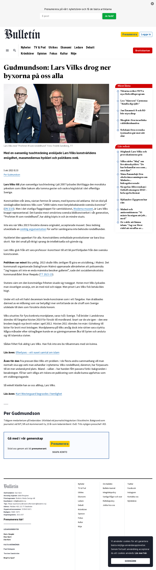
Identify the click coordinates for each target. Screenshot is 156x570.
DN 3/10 (9, 208)
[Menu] (7, 50)
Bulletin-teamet (109, 488)
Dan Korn (7, 540)
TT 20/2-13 (46, 274)
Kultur (64, 53)
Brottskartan (142, 50)
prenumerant (39, 448)
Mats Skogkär (9, 534)
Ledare (78, 47)
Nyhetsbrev (132, 501)
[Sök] (14, 50)
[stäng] (152, 3)
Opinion (42, 53)
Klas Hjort (8, 537)
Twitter (130, 484)
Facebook (132, 488)
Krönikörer (27, 53)
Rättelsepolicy (108, 501)
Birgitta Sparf (9, 558)
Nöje (73, 53)
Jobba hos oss (109, 505)
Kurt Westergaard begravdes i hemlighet (39, 393)
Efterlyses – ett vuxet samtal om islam (37, 352)
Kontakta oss (133, 496)
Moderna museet (83, 208)
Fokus (53, 53)
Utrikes (53, 47)
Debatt (90, 47)
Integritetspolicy (109, 492)
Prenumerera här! (13, 519)
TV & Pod (40, 47)
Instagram (132, 492)
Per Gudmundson (12, 174)
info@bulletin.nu (19, 501)
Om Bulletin (107, 484)
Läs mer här (141, 553)
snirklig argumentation (33, 229)
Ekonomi (66, 47)
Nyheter (26, 47)
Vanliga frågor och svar (112, 496)
